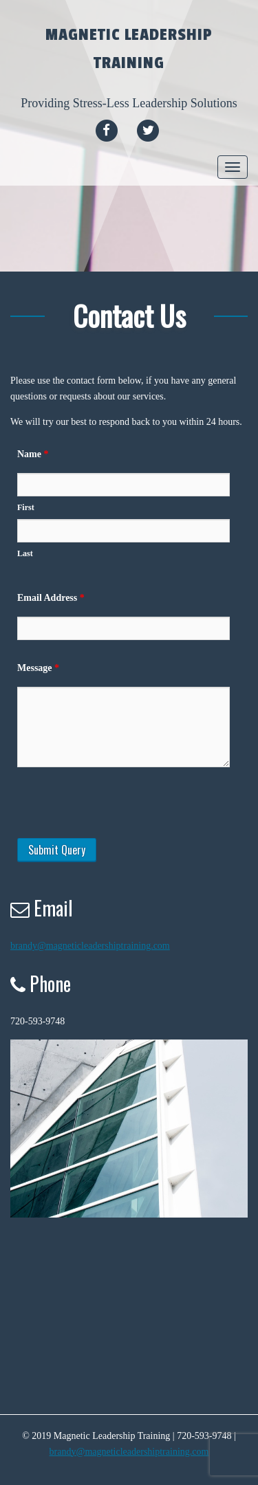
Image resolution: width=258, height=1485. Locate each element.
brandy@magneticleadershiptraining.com (90, 945)
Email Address (51, 598)
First (25, 507)
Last (25, 553)
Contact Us (129, 315)
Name (33, 454)
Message (38, 668)
